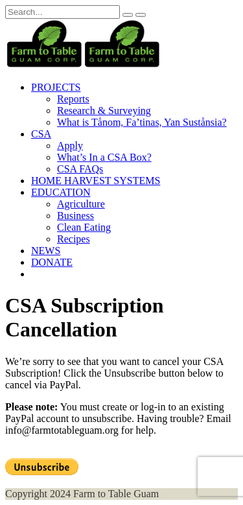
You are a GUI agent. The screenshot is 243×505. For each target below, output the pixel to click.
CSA (41, 133)
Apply (70, 145)
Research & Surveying (104, 110)
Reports (73, 98)
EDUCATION (61, 192)
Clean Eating (84, 227)
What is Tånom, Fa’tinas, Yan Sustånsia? (142, 122)
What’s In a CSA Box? (104, 157)
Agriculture (81, 203)
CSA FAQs (80, 168)
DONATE (52, 262)
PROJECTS (55, 87)
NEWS (45, 250)
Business (75, 215)
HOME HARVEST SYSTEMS (95, 180)
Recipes (73, 238)
